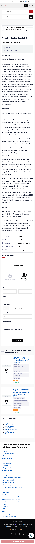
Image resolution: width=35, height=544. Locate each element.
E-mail (5, 296)
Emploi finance (9, 426)
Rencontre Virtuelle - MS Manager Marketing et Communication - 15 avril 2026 (21, 359)
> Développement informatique (12, 477)
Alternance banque (11, 429)
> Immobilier (5, 492)
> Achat (4, 451)
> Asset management (8, 453)
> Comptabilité (6, 463)
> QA (3, 509)
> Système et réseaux (9, 516)
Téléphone (6, 304)
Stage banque (9, 431)
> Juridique (5, 494)
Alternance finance (11, 424)
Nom (20, 288)
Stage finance (9, 423)
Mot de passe (8, 321)
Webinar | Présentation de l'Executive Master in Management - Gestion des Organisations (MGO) (21, 392)
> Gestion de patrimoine (9, 485)
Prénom (5, 288)
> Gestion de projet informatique (12, 487)
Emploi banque (9, 432)
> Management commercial (10, 497)
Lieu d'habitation (9, 313)
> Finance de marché (8, 482)
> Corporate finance (8, 468)
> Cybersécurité (7, 470)
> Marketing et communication (11, 502)
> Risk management (8, 514)
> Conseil (5, 465)
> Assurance (6, 456)
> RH (3, 511)
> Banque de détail (8, 458)
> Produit (5, 506)
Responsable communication (11, 42)
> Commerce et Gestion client (11, 461)
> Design (4, 475)
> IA (3, 489)
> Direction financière (8, 480)
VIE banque (8, 434)
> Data (4, 473)
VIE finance (8, 427)
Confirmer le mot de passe (12, 329)
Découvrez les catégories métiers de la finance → (16, 446)
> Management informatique (11, 499)
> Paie (4, 504)
